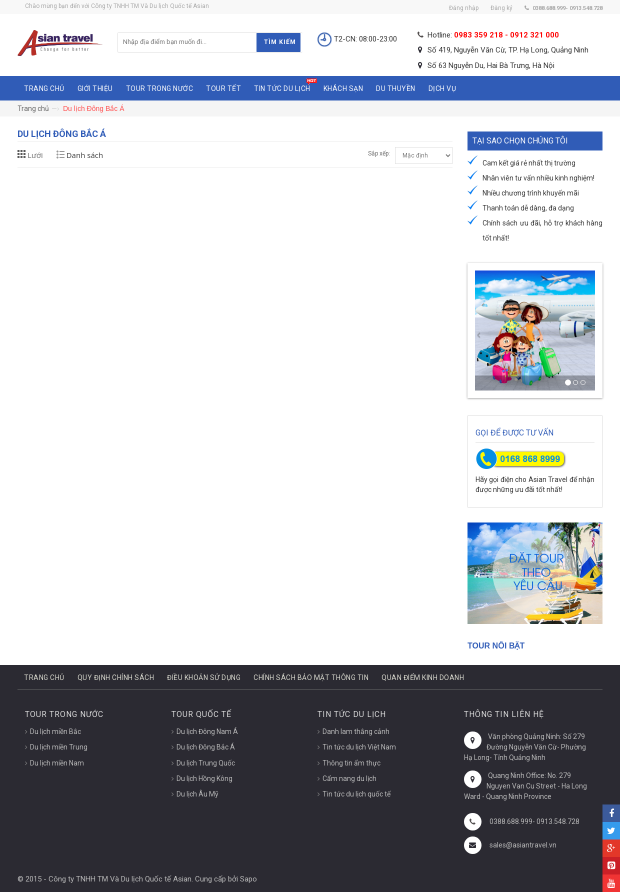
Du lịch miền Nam (57, 763)
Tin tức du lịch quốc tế (356, 794)
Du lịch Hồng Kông (204, 778)
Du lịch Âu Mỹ (197, 794)
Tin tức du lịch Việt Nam (359, 747)
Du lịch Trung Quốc (205, 763)
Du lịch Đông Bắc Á (205, 747)
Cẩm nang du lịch (349, 778)
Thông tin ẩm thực (351, 763)
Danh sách (84, 155)
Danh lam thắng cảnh (356, 732)
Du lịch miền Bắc (55, 732)
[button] (478, 330)
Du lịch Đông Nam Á (207, 732)
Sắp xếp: (379, 153)
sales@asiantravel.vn (523, 845)
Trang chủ (33, 108)
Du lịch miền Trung (59, 747)
